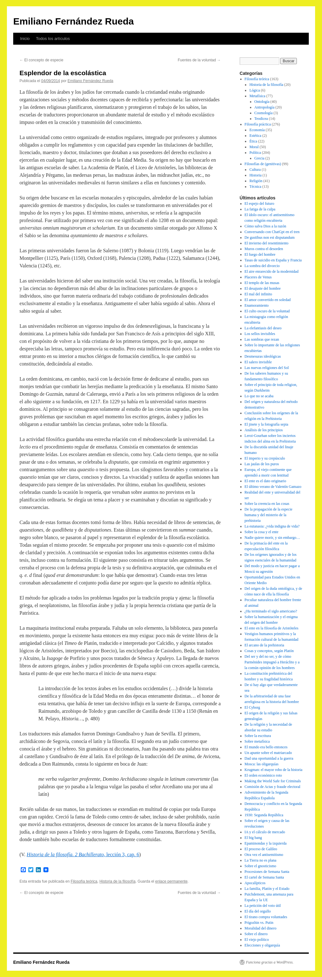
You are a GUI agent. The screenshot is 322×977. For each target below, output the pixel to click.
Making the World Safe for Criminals (273, 781)
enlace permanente (171, 881)
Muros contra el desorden (264, 249)
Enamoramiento (257, 305)
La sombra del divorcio (262, 266)
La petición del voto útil (263, 905)
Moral (253, 147)
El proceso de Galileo (261, 849)
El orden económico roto (263, 775)
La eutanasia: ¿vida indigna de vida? (272, 526)
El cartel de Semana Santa (264, 877)
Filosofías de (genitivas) (263, 164)
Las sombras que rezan (262, 339)
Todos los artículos (53, 38)
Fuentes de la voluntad (199, 60)
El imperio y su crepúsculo (265, 458)
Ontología (261, 101)
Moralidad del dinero (260, 928)
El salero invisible (258, 362)
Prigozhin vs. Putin (259, 922)
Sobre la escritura (258, 736)
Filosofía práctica (258, 124)
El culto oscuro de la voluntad (267, 311)
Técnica (255, 186)
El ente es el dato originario (265, 481)
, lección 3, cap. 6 (83, 854)
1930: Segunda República (264, 815)
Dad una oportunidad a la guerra (269, 758)
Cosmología (263, 113)
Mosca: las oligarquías (262, 764)
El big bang (253, 837)
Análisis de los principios (264, 430)
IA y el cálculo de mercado (265, 832)
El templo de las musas (262, 283)
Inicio (25, 38)
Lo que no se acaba (259, 396)
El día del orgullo (258, 911)
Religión (255, 181)
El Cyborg (252, 707)
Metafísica (257, 96)
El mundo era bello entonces (266, 747)
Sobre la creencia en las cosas (267, 503)
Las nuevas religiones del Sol (267, 368)
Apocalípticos (255, 883)
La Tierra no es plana (260, 860)
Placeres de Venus (258, 277)
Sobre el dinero (256, 934)
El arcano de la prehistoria (264, 645)
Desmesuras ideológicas (263, 356)
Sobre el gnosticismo (260, 866)
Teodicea (261, 118)
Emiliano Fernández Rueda (73, 21)
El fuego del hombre (260, 254)
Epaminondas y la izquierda (266, 843)
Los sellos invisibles (260, 334)
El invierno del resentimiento (267, 243)
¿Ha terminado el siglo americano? (271, 611)
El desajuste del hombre (263, 288)
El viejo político (257, 939)
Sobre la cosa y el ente (262, 532)
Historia (255, 175)
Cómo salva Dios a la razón (265, 226)
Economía (257, 130)
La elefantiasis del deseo (263, 328)
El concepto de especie (41, 60)
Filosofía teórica (84, 881)
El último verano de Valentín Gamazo (273, 486)
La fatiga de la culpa (260, 209)
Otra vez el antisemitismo (264, 854)
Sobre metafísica (257, 741)
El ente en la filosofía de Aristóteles (271, 628)
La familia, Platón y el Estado (267, 888)
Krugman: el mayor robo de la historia (274, 770)
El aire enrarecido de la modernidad (272, 271)
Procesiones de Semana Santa (267, 871)
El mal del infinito (258, 294)
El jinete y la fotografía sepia (266, 424)
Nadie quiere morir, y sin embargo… (272, 537)
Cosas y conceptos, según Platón (269, 651)
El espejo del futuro (259, 203)
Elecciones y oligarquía (262, 945)
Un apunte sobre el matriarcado (268, 753)
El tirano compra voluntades (266, 917)
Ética (253, 141)
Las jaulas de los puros (262, 464)
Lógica (254, 90)
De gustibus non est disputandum (270, 237)
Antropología (264, 107)
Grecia (259, 158)
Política (255, 152)
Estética (255, 135)
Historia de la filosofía (117, 881)
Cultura (255, 169)
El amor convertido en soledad (268, 300)
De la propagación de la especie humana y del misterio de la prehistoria (268, 515)
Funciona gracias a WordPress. (269, 962)
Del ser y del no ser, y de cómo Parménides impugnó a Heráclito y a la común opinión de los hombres (272, 662)
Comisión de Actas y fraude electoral (273, 786)
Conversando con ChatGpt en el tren (272, 232)
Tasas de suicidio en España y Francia (273, 260)
